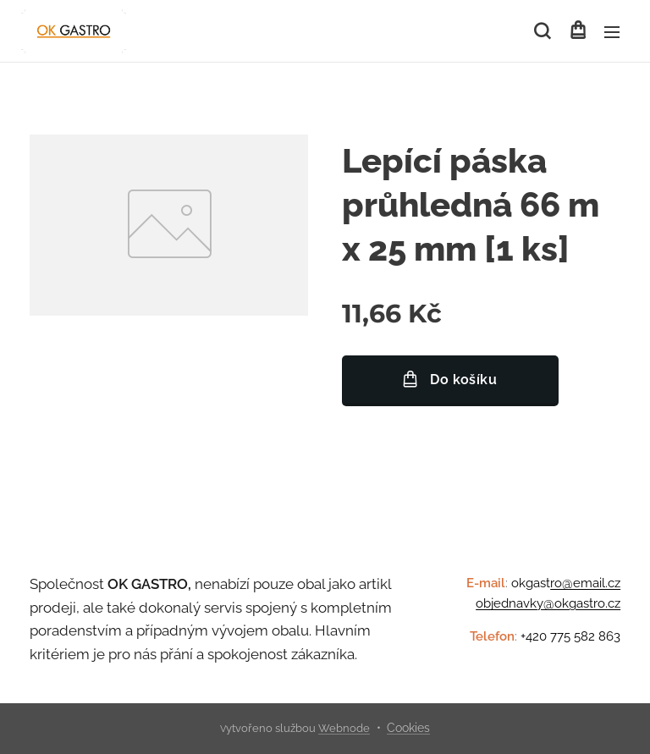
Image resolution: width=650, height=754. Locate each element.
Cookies (408, 728)
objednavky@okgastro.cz (548, 603)
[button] (542, 31)
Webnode (344, 728)
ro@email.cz (585, 583)
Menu (612, 32)
